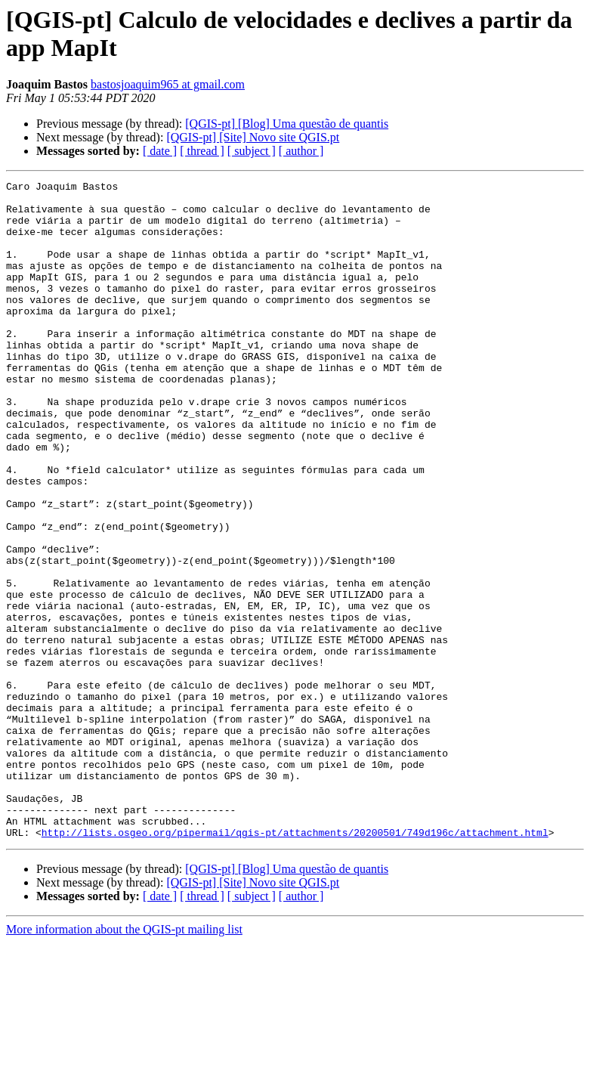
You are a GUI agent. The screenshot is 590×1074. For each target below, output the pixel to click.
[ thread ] (202, 150)
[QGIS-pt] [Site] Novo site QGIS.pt (252, 137)
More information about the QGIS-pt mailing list (124, 1060)
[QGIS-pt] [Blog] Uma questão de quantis (286, 123)
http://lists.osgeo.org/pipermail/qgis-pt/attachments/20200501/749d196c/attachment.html (295, 963)
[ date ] (160, 150)
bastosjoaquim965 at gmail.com (168, 84)
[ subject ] (251, 150)
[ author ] (301, 150)
